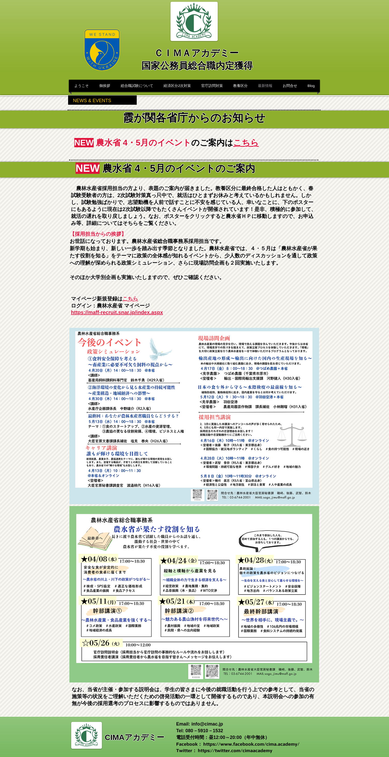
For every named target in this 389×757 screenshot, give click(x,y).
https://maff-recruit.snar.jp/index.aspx (117, 312)
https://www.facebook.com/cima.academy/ (251, 744)
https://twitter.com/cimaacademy (235, 750)
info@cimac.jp (207, 724)
